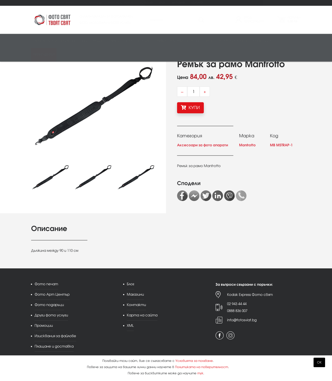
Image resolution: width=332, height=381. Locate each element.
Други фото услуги (120, 2)
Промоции (146, 2)
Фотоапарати (45, 40)
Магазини (178, 2)
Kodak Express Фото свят (250, 295)
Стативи (194, 40)
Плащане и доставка (54, 346)
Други (270, 40)
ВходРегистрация (254, 19)
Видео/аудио (92, 40)
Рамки (160, 40)
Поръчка (294, 19)
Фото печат (38, 2)
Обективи (69, 40)
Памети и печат (121, 40)
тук (200, 373)
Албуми (176, 40)
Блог (162, 2)
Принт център (43, 54)
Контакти (197, 2)
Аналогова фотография (240, 40)
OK (319, 362)
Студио (144, 40)
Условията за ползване (194, 361)
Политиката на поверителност (201, 367)
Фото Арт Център (63, 2)
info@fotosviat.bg (242, 320)
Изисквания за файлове (55, 336)
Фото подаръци (90, 2)
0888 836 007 (237, 311)
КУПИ (190, 107)
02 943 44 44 (236, 304)
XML (130, 325)
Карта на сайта (142, 315)
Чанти (210, 40)
